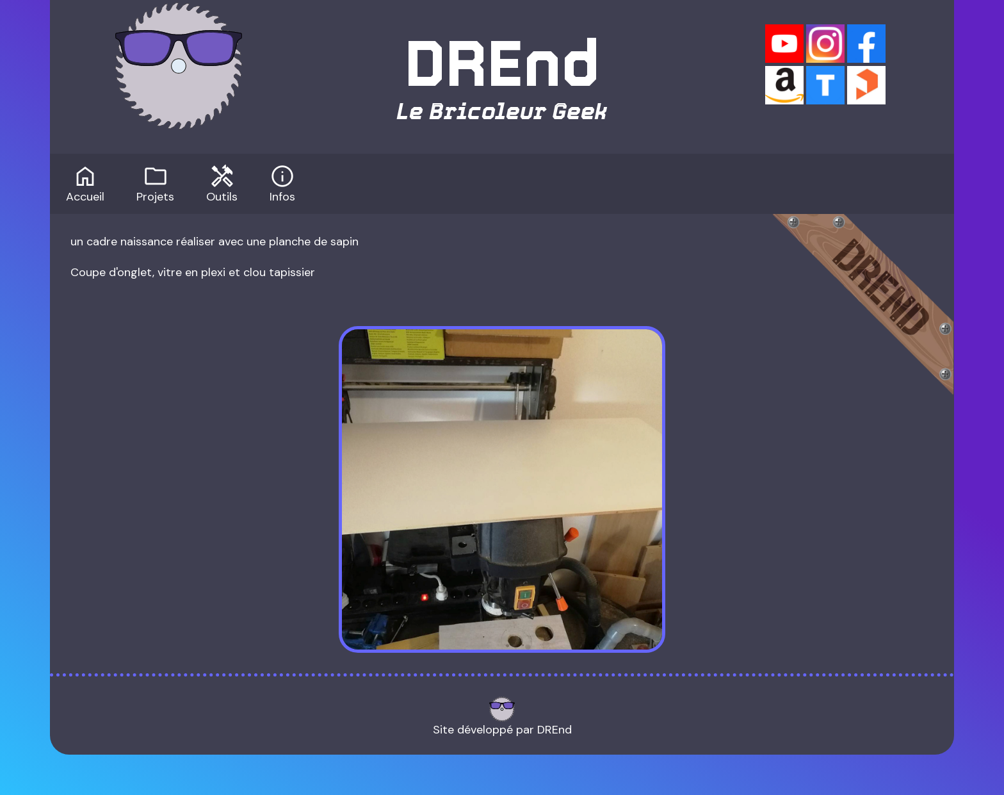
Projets (155, 182)
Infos (282, 182)
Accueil (85, 182)
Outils (222, 182)
